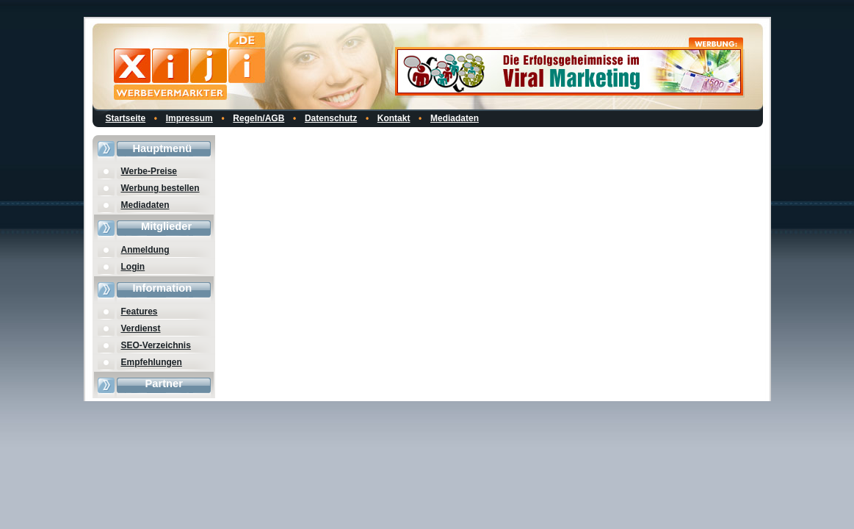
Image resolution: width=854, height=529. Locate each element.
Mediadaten (454, 118)
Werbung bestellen (160, 188)
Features (139, 311)
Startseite (126, 118)
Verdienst (141, 328)
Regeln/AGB (258, 118)
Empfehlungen (151, 362)
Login (133, 267)
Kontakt (393, 118)
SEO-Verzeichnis (156, 345)
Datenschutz (331, 118)
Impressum (189, 118)
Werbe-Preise (149, 171)
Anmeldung (145, 250)
